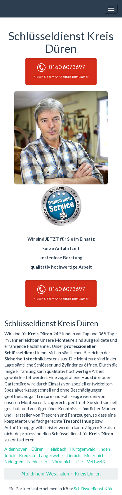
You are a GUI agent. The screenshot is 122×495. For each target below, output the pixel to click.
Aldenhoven (15, 449)
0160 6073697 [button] (61, 70)
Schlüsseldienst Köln (94, 488)
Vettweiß (96, 461)
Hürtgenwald (82, 449)
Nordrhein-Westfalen (45, 474)
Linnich (73, 455)
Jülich (9, 455)
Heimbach (56, 449)
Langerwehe (51, 455)
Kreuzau (27, 455)
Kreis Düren (88, 474)
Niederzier (37, 461)
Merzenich (94, 455)
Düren (37, 449)
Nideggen (13, 461)
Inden (104, 449)
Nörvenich (61, 461)
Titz (79, 461)
